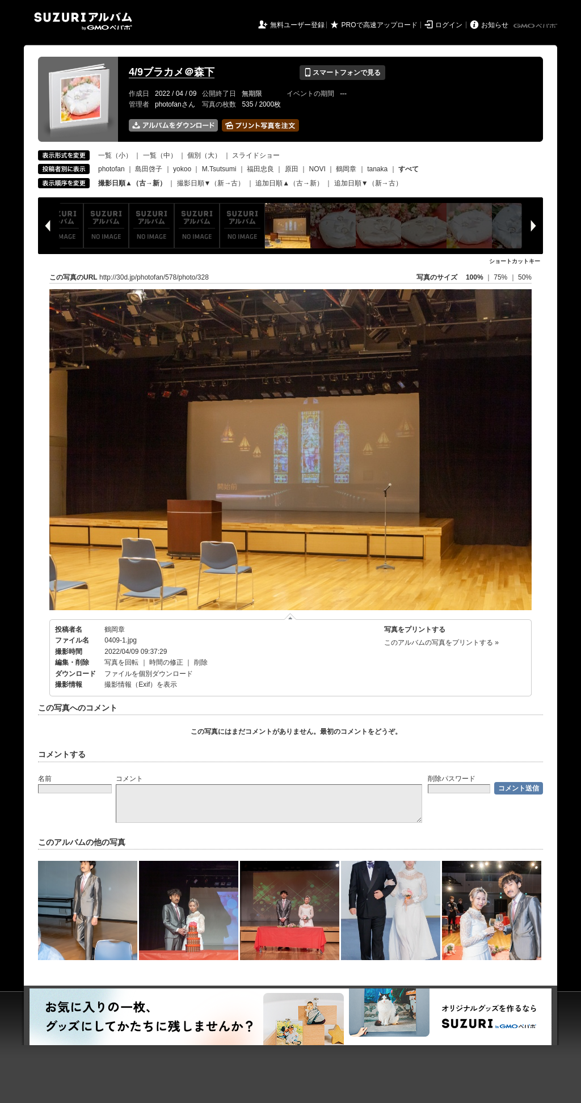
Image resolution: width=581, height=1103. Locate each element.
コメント (129, 779)
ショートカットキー (514, 261)
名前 (45, 779)
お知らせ (494, 25)
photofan (111, 169)
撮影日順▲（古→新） (132, 183)
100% (474, 277)
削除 (201, 662)
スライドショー (256, 155)
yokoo (182, 169)
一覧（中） (160, 155)
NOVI (317, 169)
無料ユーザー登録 (297, 25)
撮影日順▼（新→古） (211, 183)
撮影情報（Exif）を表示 (140, 684)
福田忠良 (260, 169)
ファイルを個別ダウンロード (148, 674)
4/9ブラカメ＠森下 (171, 72)
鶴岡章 (346, 169)
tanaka (377, 169)
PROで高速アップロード (380, 25)
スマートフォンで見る (342, 72)
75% (501, 277)
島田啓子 (148, 169)
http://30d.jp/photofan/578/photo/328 (154, 277)
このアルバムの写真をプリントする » (441, 642)
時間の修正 (166, 662)
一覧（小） (115, 155)
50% (525, 277)
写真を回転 (121, 662)
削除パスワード (451, 779)
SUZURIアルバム (83, 21)
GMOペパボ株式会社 (536, 26)
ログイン (448, 25)
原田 (291, 169)
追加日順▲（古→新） (289, 183)
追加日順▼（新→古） (368, 183)
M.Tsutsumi (219, 169)
